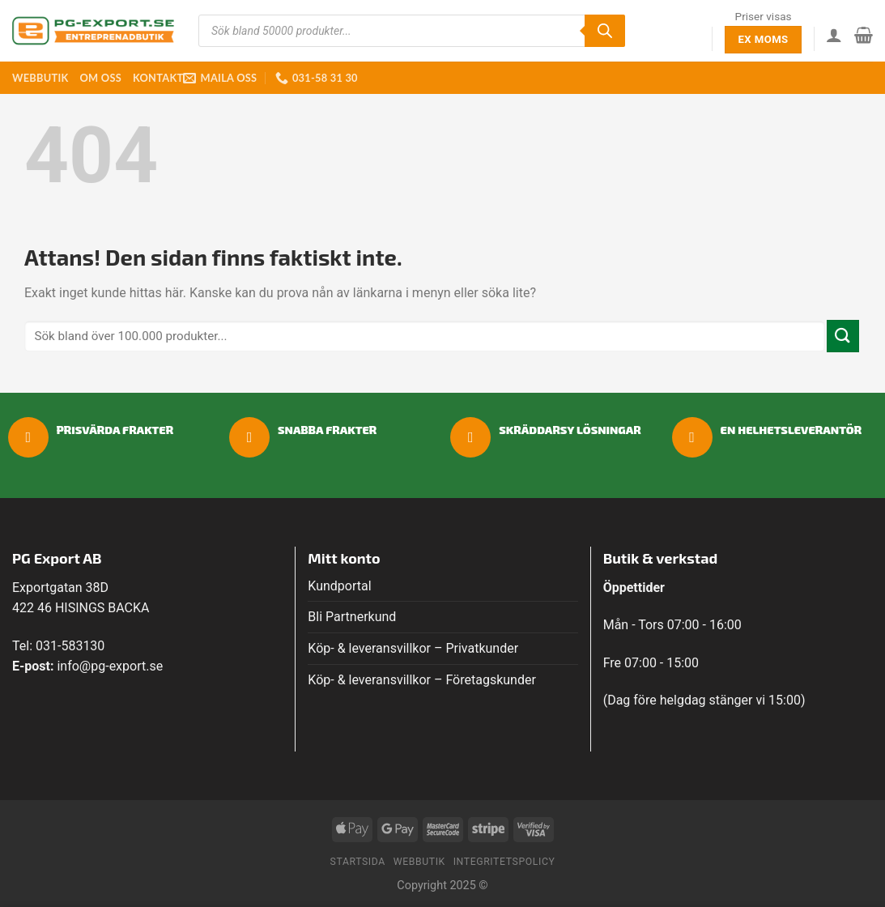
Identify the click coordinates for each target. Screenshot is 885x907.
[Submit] (843, 335)
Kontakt (158, 77)
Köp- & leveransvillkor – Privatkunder (413, 648)
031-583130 (70, 646)
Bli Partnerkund (352, 616)
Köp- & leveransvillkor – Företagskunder (422, 680)
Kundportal (339, 586)
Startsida (357, 861)
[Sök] (605, 31)
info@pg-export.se (110, 666)
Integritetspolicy (504, 861)
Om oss (100, 77)
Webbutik (40, 77)
